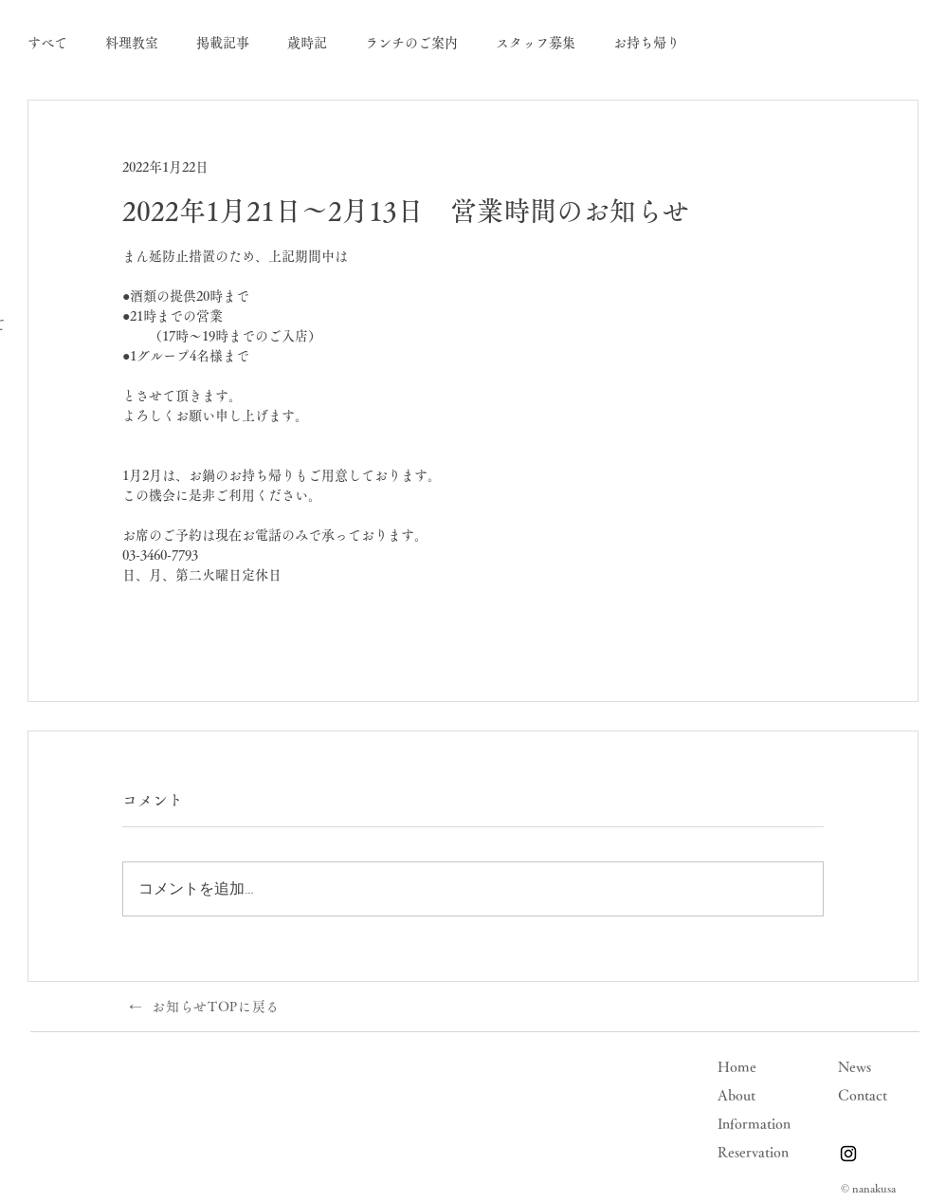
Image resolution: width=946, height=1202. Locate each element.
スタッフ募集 (535, 42)
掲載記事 (222, 42)
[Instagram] (848, 1153)
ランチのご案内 (411, 42)
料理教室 (131, 42)
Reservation (753, 1152)
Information (754, 1124)
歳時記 (307, 42)
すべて (47, 42)
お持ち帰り (646, 42)
